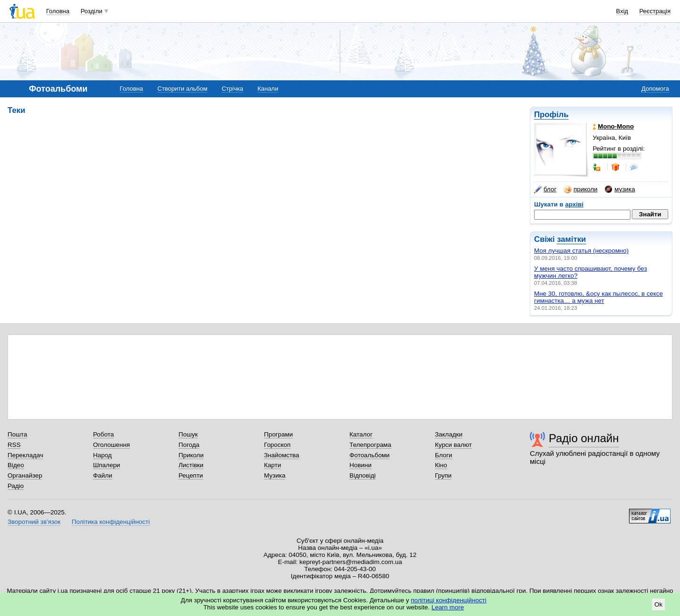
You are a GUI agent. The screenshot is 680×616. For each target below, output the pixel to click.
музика (620, 189)
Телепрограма (370, 444)
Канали (267, 88)
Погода (188, 444)
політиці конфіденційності (448, 600)
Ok (658, 604)
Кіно (441, 465)
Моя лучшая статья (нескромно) (581, 250)
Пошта (17, 434)
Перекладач (25, 455)
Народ (102, 455)
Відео (16, 465)
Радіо (16, 485)
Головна (57, 11)
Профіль (551, 114)
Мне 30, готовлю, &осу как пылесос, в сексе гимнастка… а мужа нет (598, 297)
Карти (272, 465)
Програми (278, 434)
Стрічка (232, 88)
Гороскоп (277, 444)
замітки (571, 239)
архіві (574, 204)
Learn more (448, 607)
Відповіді (362, 475)
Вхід (622, 11)
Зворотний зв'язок (34, 521)
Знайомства (281, 455)
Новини (360, 465)
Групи (443, 475)
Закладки (448, 434)
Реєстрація (655, 11)
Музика (274, 475)
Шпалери (106, 465)
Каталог (361, 434)
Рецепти (190, 475)
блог (545, 189)
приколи (580, 189)
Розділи (91, 11)
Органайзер (25, 475)
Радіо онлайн (584, 438)
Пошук (188, 434)
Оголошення (111, 444)
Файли (102, 475)
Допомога (655, 88)
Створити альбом (182, 88)
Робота (103, 434)
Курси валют (453, 444)
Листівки (191, 465)
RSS (14, 444)
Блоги (443, 455)
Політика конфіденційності (111, 521)
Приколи (191, 455)
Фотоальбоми (369, 455)
